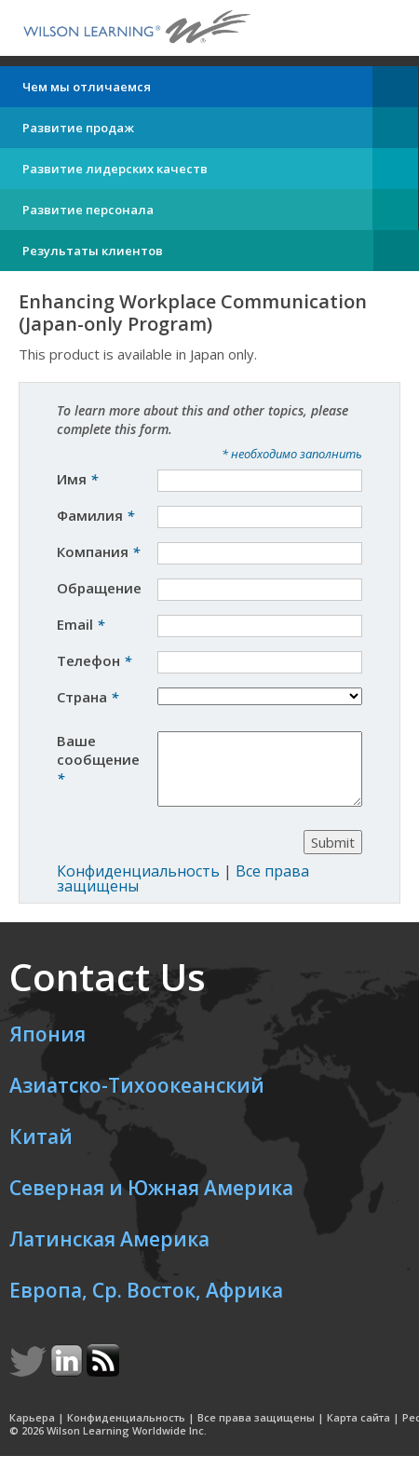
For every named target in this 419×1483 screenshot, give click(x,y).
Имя (77, 478)
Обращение (101, 587)
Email (80, 624)
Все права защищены (256, 1431)
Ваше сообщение (98, 759)
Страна (87, 696)
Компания (98, 551)
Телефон (94, 660)
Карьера (32, 1431)
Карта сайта (358, 1431)
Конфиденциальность (138, 885)
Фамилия (95, 515)
